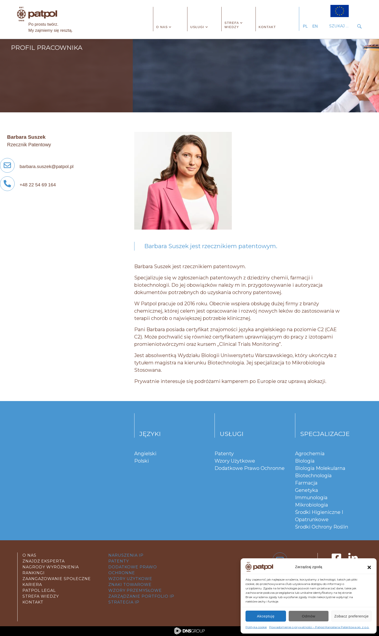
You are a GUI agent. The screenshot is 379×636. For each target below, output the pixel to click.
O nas (162, 27)
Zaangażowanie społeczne (56, 578)
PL (305, 26)
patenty (118, 561)
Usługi (197, 27)
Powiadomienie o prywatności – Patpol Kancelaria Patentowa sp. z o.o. (319, 627)
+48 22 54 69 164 (28, 184)
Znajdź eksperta (43, 561)
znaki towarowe (130, 584)
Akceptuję (266, 616)
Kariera (32, 584)
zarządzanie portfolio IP (141, 596)
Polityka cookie (256, 627)
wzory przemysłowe (135, 590)
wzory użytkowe (130, 578)
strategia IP (123, 602)
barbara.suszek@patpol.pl (36, 166)
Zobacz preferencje (351, 616)
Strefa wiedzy (232, 25)
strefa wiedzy (40, 596)
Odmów (308, 616)
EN (315, 26)
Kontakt (267, 27)
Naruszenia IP (125, 555)
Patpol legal (39, 590)
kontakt (32, 602)
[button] (369, 566)
